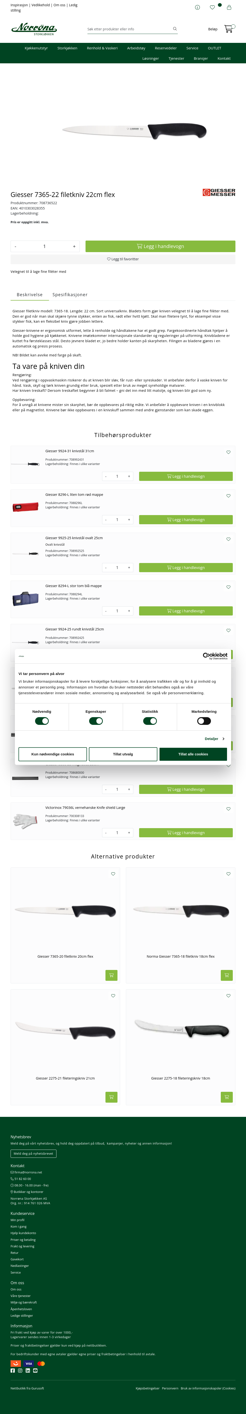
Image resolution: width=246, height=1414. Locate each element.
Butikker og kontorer (27, 1192)
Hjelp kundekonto (23, 1233)
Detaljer (211, 739)
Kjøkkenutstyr (36, 48)
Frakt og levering (22, 1246)
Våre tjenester (21, 1296)
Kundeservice (23, 1213)
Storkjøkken (67, 48)
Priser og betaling (23, 1239)
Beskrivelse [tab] (30, 294)
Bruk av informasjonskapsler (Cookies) (208, 1388)
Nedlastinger (20, 1265)
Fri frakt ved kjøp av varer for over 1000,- (42, 1332)
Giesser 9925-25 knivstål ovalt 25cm (74, 538)
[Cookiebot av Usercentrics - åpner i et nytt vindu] (206, 656)
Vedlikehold (41, 5)
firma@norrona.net (26, 1172)
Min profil (17, 1220)
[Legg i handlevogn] (160, 246)
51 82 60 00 (21, 1179)
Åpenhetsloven (21, 1309)
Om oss (60, 5)
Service (192, 48)
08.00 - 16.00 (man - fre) (30, 1185)
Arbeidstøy (136, 48)
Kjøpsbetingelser (148, 1388)
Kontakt (224, 58)
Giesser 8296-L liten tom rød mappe (74, 494)
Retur (14, 1252)
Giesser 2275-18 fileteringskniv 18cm (180, 1078)
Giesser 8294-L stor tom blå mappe (73, 585)
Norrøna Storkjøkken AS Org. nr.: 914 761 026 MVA (30, 1200)
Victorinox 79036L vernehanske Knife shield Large (85, 807)
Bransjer (201, 58)
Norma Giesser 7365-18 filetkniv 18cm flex (181, 956)
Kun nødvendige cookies (52, 754)
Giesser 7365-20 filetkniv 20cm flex (65, 956)
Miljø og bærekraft (24, 1302)
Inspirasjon (20, 5)
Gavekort (17, 1259)
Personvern (170, 1388)
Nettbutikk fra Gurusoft (27, 1388)
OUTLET (214, 48)
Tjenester (176, 58)
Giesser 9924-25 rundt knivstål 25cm (74, 629)
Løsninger (150, 58)
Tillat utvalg (123, 754)
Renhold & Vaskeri (102, 48)
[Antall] (44, 246)
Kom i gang (18, 1226)
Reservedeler (166, 48)
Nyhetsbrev (21, 1136)
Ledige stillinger (22, 1315)
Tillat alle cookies (193, 754)
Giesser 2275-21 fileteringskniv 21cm (65, 1078)
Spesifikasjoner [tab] (70, 294)
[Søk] (129, 29)
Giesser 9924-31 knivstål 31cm (69, 451)
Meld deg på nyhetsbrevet (33, 1153)
